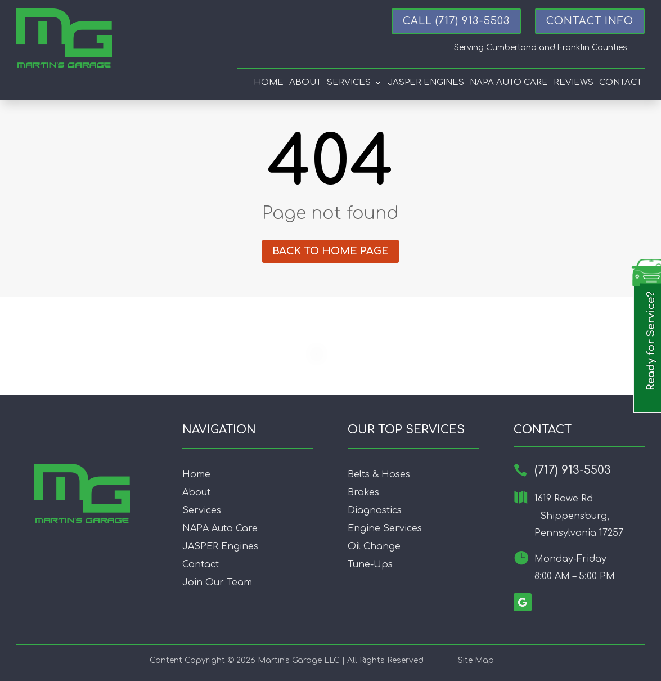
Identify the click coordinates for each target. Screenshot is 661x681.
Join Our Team (217, 582)
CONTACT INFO (589, 20)
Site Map (476, 660)
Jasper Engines (426, 83)
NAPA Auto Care (220, 528)
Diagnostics (375, 510)
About (305, 83)
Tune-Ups (370, 564)
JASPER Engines (220, 546)
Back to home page (330, 251)
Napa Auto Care (509, 83)
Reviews (573, 83)
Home (269, 83)
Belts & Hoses (379, 474)
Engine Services (385, 528)
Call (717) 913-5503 (456, 20)
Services (349, 83)
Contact (620, 83)
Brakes (363, 492)
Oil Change (374, 546)
